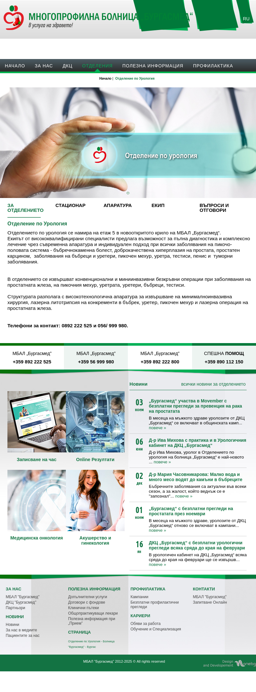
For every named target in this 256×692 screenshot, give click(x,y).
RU (246, 18)
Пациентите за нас (23, 635)
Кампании (139, 597)
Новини (15, 80)
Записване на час (215, 45)
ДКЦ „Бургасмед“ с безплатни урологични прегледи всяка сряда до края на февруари (197, 545)
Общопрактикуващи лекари (93, 613)
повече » (157, 427)
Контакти (82, 80)
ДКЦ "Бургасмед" (21, 602)
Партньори (15, 608)
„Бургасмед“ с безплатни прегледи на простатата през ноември (191, 511)
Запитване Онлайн (210, 602)
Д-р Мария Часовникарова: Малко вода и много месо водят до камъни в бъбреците (195, 477)
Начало (15, 65)
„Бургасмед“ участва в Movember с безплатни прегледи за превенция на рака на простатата (195, 406)
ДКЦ (68, 65)
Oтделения (97, 65)
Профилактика (213, 65)
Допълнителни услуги (87, 597)
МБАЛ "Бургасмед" (22, 597)
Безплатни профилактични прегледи (154, 604)
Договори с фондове (86, 602)
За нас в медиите (21, 630)
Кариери (47, 80)
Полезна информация (152, 65)
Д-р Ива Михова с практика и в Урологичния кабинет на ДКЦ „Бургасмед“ (197, 443)
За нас (44, 65)
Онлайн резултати (163, 45)
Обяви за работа (145, 623)
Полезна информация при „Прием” (91, 621)
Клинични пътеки (83, 608)
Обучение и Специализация (155, 629)
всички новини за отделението (213, 384)
